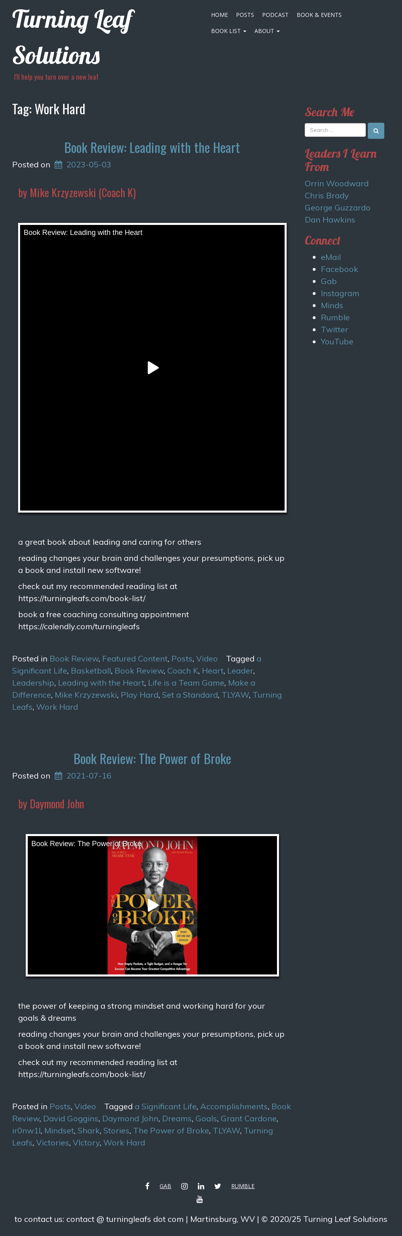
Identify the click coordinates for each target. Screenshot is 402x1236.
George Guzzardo (338, 207)
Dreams (177, 1118)
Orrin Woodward (337, 183)
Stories (116, 1130)
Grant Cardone (249, 1118)
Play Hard (139, 695)
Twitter (334, 329)
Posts (245, 15)
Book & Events (319, 15)
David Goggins (70, 1118)
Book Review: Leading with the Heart (152, 147)
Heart (213, 670)
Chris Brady (327, 195)
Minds (332, 305)
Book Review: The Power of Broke (152, 758)
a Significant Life (166, 1106)
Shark (89, 1130)
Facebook (339, 269)
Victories (52, 1142)
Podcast (275, 15)
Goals (206, 1118)
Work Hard (57, 707)
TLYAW (235, 695)
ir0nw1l (26, 1130)
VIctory (86, 1142)
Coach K (182, 670)
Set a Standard (190, 695)
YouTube (337, 341)
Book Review (73, 658)
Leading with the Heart (101, 683)
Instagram (340, 293)
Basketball (91, 670)
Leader (240, 670)
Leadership (33, 683)
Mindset (59, 1130)
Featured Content (135, 658)
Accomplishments (234, 1106)
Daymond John (130, 1118)
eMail (331, 257)
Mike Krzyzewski (86, 695)
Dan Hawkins (330, 219)
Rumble (335, 317)
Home (219, 15)
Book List (228, 31)
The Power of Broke (171, 1130)
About (267, 31)
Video (207, 658)
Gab (329, 281)
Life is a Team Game (186, 683)
